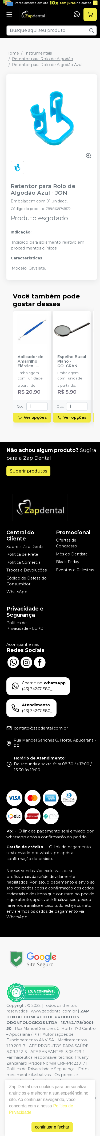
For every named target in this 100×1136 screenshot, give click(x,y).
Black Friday (67, 562)
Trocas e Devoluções (26, 570)
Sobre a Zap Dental (25, 546)
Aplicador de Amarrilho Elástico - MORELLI (30, 362)
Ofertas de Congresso (66, 543)
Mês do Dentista (71, 554)
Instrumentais (38, 53)
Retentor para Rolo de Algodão (42, 58)
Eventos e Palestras (75, 569)
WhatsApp (16, 591)
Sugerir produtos (28, 471)
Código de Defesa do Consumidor (26, 581)
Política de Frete (22, 554)
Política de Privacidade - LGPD (24, 625)
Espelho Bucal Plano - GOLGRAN (71, 362)
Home (12, 53)
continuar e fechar (52, 1127)
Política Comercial (24, 562)
